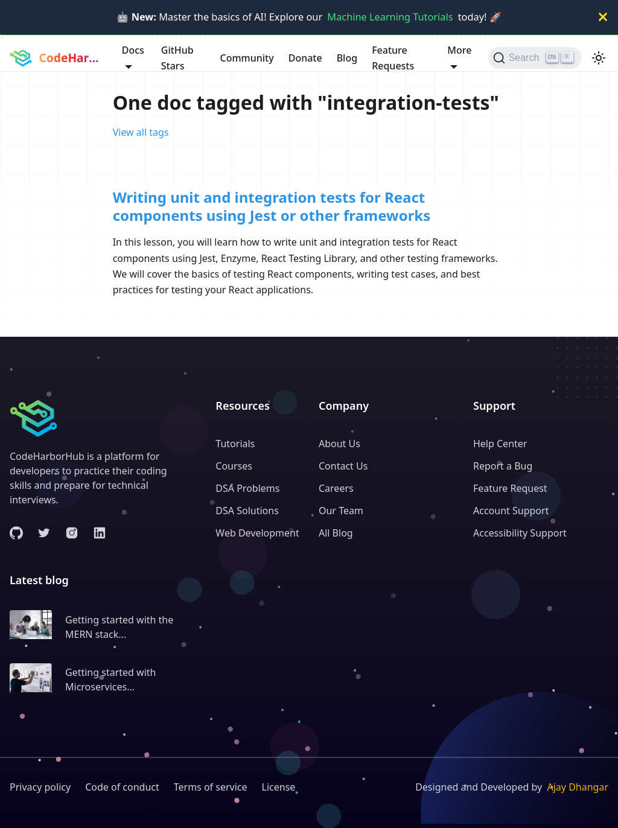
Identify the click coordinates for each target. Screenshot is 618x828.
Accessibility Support (520, 533)
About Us (339, 443)
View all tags (141, 132)
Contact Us (343, 466)
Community (246, 58)
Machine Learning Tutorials (390, 17)
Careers (336, 488)
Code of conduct (122, 787)
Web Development (257, 533)
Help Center (500, 443)
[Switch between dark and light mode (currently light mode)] (598, 58)
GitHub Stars (177, 57)
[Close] (603, 17)
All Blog (336, 533)
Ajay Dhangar (577, 787)
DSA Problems (247, 488)
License (279, 787)
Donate (305, 58)
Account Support (511, 510)
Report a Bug (502, 466)
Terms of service (210, 787)
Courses (233, 466)
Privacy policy (40, 787)
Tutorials (235, 443)
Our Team (341, 510)
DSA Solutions (246, 510)
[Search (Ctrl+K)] (535, 58)
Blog (347, 58)
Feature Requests (393, 57)
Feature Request (510, 488)
